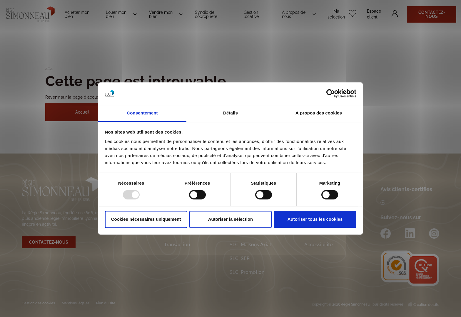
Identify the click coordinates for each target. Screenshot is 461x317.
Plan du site (105, 303)
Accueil (82, 112)
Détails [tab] (230, 112)
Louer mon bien (116, 14)
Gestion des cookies (38, 303)
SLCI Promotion (247, 272)
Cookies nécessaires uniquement (146, 219)
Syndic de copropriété (206, 14)
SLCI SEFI (240, 258)
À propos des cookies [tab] (318, 112)
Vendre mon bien (161, 14)
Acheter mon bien (77, 14)
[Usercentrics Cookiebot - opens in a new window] (330, 93)
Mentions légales (75, 303)
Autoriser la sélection (230, 219)
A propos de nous (293, 14)
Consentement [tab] (142, 112)
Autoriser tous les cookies (315, 219)
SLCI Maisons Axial (250, 244)
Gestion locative (251, 14)
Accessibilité (318, 244)
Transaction (177, 244)
